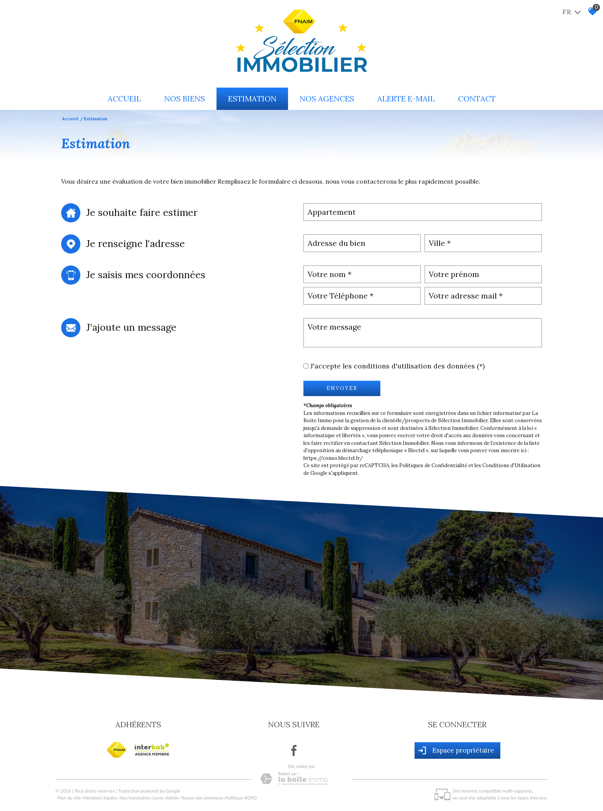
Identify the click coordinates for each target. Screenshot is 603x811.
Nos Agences (327, 98)
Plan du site (69, 798)
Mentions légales (100, 798)
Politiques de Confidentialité (433, 465)
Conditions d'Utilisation (511, 465)
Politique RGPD (241, 798)
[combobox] (422, 212)
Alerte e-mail (406, 98)
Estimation (252, 98)
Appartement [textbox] (332, 212)
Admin (171, 798)
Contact (477, 98)
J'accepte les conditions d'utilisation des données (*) (397, 366)
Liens (158, 798)
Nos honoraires (135, 798)
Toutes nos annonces (202, 798)
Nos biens (184, 98)
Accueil (124, 98)
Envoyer (341, 388)
